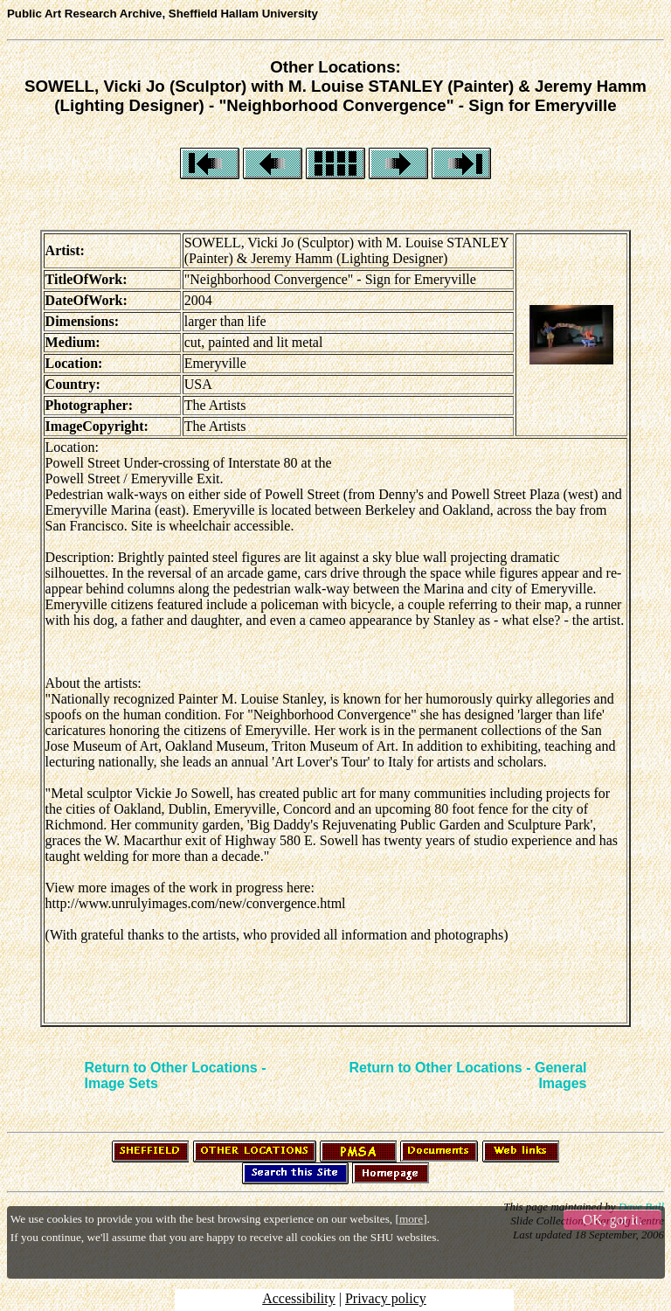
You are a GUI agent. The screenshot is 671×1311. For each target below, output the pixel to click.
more (411, 1218)
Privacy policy (385, 1298)
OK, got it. (612, 1219)
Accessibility (299, 1298)
